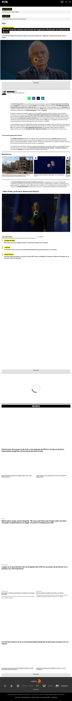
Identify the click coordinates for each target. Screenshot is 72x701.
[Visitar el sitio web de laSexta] (11, 686)
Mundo (36, 406)
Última (62, 4)
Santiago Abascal (43, 1)
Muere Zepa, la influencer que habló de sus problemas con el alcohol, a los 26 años (18, 594)
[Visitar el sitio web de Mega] (31, 686)
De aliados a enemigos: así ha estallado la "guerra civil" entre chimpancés (50, 669)
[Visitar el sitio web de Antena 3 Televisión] (5, 686)
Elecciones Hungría (52, 1)
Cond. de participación (45, 697)
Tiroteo (7, 247)
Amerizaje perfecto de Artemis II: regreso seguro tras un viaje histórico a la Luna (16, 476)
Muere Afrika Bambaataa (62, 1)
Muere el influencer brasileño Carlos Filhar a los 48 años (50, 593)
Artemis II (4, 1)
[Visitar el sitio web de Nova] (24, 686)
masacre (16, 105)
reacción (20, 149)
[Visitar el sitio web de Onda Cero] (44, 686)
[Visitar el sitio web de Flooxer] (36, 689)
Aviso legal (17, 697)
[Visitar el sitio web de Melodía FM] (57, 686)
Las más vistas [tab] (7, 237)
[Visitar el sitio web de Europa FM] (50, 686)
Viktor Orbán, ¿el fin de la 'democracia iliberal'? (21, 191)
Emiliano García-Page (34, 1)
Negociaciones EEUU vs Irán (23, 1)
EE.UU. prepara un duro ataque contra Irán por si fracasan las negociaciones (51, 476)
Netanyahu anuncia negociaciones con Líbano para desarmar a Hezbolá (26, 242)
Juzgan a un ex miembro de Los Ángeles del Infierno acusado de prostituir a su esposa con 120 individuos (35, 568)
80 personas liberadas (12, 1)
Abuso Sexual (9, 254)
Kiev (46, 119)
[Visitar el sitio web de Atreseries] (37, 686)
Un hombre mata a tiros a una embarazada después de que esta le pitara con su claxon (30, 249)
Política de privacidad (25, 697)
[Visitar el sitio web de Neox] (18, 686)
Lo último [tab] (40, 237)
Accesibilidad (54, 697)
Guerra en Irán (10, 240)
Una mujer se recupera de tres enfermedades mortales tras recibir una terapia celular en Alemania (17, 669)
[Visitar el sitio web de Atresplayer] (65, 686)
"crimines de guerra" (31, 110)
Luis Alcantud (10, 91)
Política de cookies (35, 697)
